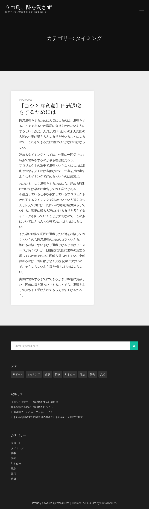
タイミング (34, 374)
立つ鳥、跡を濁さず (29, 7)
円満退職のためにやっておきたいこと (32, 412)
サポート (18, 374)
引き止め (70, 374)
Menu (141, 9)
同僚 (57, 374)
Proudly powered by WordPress (50, 503)
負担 (102, 374)
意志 (82, 374)
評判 (92, 374)
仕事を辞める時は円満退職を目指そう (32, 407)
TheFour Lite (88, 503)
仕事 (47, 374)
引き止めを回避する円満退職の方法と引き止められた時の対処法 (47, 417)
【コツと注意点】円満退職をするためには (50, 109)
